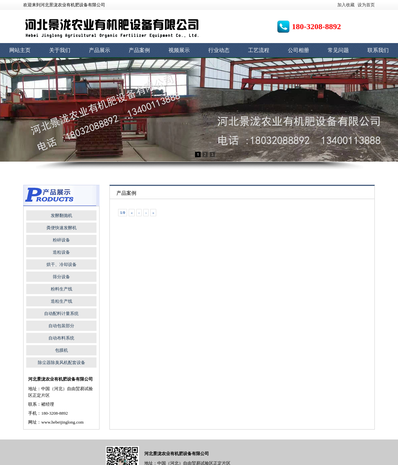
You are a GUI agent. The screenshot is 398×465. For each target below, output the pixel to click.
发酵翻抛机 (61, 215)
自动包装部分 (61, 325)
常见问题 (338, 50)
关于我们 (59, 50)
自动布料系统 (61, 338)
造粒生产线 (61, 301)
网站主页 (20, 50)
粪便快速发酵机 (61, 227)
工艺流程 (258, 50)
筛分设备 (61, 276)
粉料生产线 (61, 288)
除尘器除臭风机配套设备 (61, 362)
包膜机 (61, 350)
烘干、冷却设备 (61, 264)
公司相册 (298, 50)
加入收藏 (346, 4)
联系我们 (378, 50)
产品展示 (99, 50)
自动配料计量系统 (61, 313)
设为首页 (366, 4)
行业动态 (219, 50)
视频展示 (179, 50)
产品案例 (139, 50)
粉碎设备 (61, 239)
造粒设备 (61, 252)
